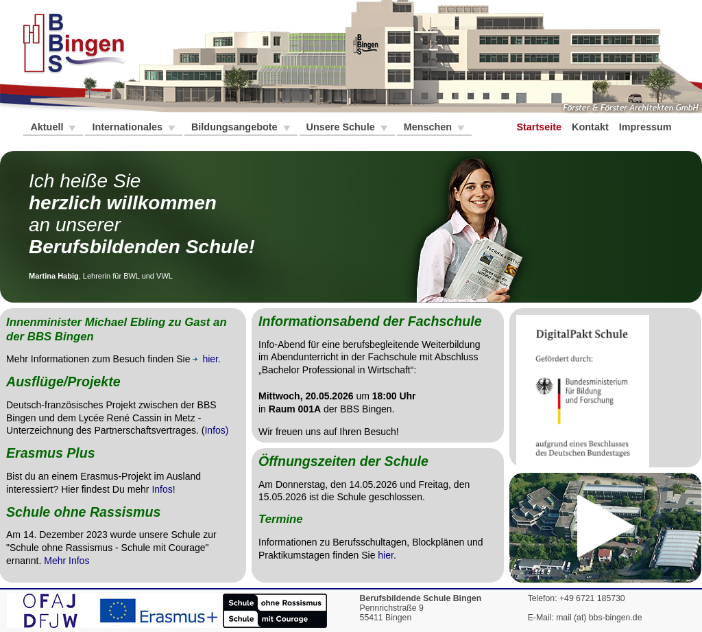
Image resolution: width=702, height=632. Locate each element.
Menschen (429, 126)
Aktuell (48, 126)
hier (386, 555)
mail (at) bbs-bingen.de (599, 617)
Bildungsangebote (235, 126)
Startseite (540, 126)
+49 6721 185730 (592, 598)
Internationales (128, 126)
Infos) (216, 430)
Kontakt (592, 126)
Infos (162, 489)
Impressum (647, 126)
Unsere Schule (342, 126)
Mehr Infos (66, 560)
